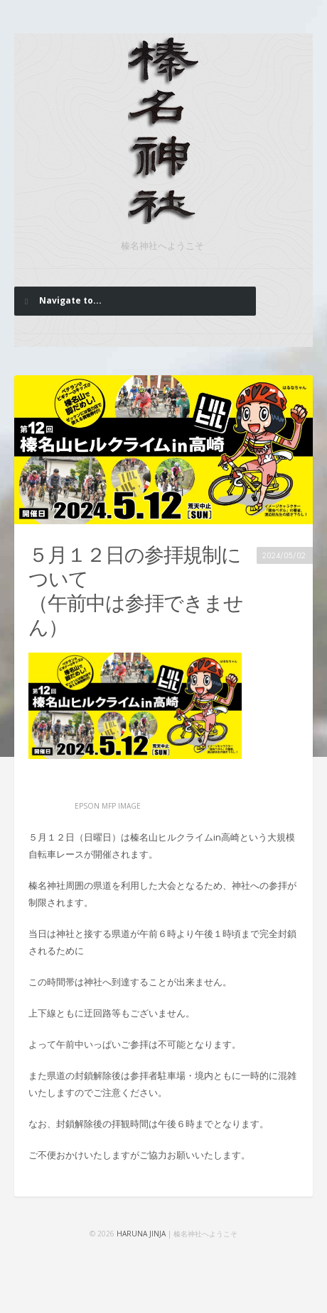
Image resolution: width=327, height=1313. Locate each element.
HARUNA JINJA (141, 1234)
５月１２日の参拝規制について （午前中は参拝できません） (135, 591)
